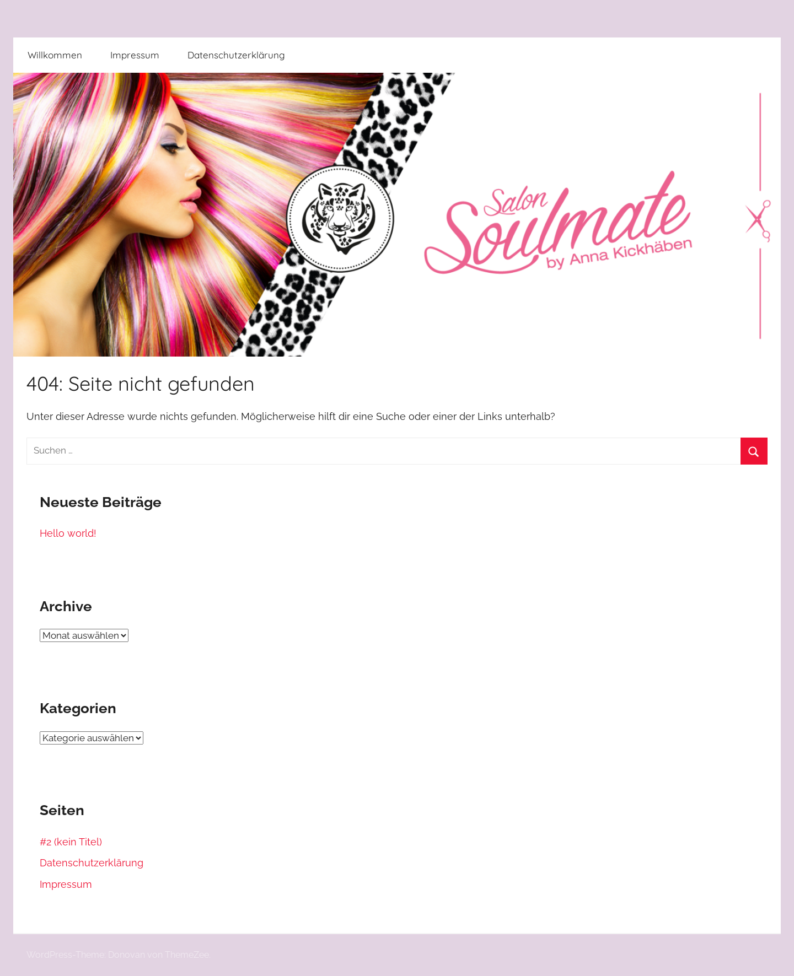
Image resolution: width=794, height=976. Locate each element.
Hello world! (68, 533)
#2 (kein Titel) (71, 842)
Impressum (134, 55)
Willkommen (55, 55)
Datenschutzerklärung (236, 55)
